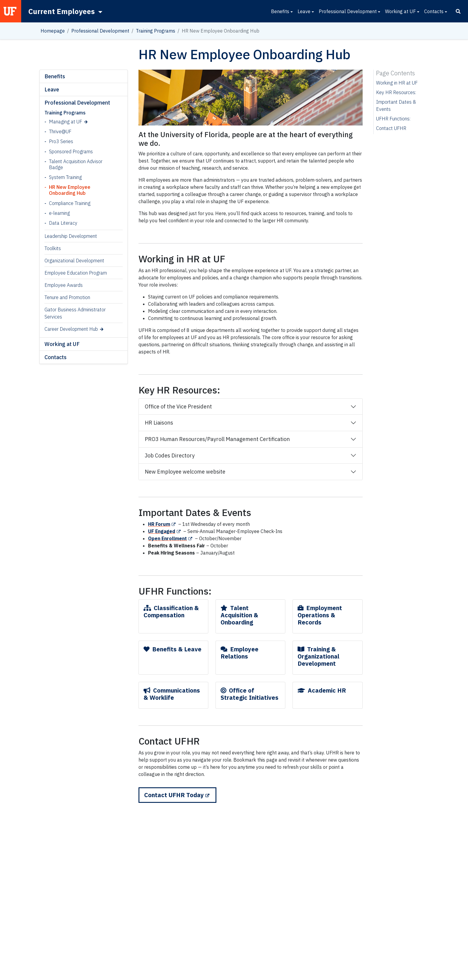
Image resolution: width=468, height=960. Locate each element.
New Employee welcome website (185, 471)
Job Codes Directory (170, 455)
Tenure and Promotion (67, 297)
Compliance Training (69, 203)
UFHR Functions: (393, 119)
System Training (65, 177)
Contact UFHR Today (174, 795)
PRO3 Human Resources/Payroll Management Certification (217, 439)
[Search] (458, 11)
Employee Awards (63, 285)
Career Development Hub (71, 329)
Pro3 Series (61, 141)
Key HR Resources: (396, 92)
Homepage (53, 31)
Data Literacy (63, 223)
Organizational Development (74, 261)
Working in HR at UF (397, 83)
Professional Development (348, 11)
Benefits (280, 11)
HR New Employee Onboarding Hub (69, 190)
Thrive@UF (60, 131)
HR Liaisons (159, 422)
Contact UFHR (391, 128)
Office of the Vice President (178, 406)
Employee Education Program (75, 273)
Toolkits (52, 248)
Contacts (434, 11)
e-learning (59, 213)
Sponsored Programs (71, 151)
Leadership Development (70, 236)
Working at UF (400, 11)
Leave (304, 11)
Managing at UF (65, 122)
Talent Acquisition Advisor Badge (75, 164)
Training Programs (155, 31)
